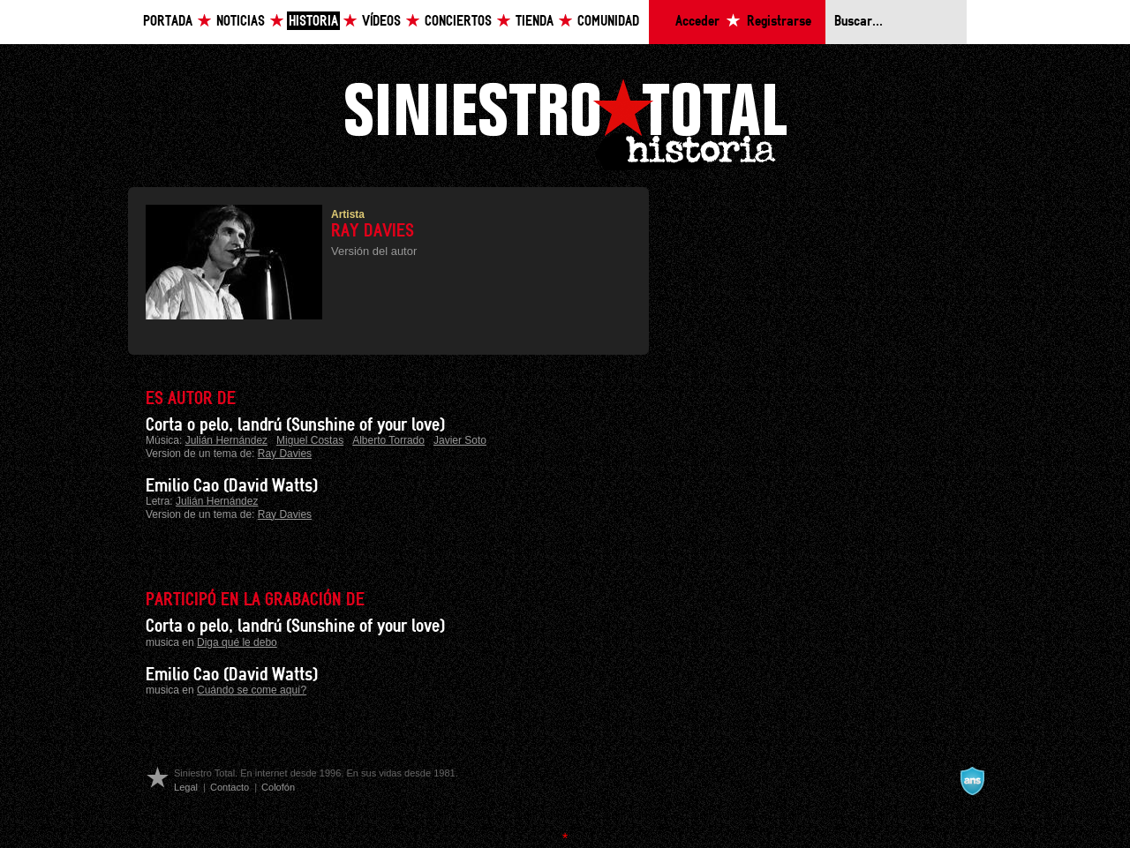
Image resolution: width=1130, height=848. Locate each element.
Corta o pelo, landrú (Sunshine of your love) (295, 425)
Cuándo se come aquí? (251, 690)
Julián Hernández (226, 440)
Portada (167, 21)
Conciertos (458, 21)
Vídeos (381, 21)
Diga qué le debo (237, 642)
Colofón (278, 787)
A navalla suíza (972, 781)
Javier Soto (459, 440)
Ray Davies (285, 453)
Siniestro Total (565, 122)
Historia (313, 21)
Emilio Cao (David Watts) (232, 486)
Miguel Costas (309, 440)
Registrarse (779, 21)
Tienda (535, 21)
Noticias (240, 21)
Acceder (697, 21)
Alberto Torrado (388, 440)
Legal (186, 787)
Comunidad (608, 21)
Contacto (229, 787)
